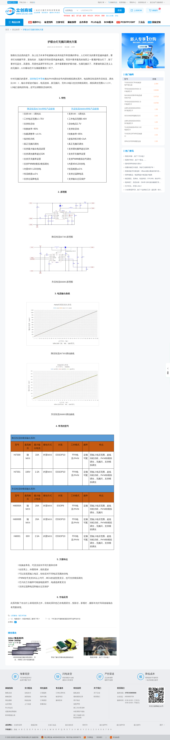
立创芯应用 (18, 725)
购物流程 (8, 697)
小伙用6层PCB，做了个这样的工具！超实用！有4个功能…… (143, 190)
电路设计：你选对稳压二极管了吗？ (27, 619)
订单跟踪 (43, 700)
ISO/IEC (99, 737)
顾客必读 (8, 693)
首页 (7, 29)
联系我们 (97, 697)
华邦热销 (67, 16)
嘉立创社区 (69, 725)
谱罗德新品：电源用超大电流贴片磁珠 (138, 175)
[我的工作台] (12, 2)
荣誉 (103, 16)
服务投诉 (59, 700)
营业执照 (116, 737)
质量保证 (43, 704)
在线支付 (28, 693)
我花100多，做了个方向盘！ (100, 657)
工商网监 (90, 737)
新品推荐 (16, 29)
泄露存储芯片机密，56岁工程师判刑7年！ (140, 167)
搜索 (120, 10)
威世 (84, 16)
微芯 (73, 16)
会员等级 (8, 704)
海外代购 (43, 697)
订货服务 (43, 693)
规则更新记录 (78, 697)
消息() (32, 2)
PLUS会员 (9, 708)
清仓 (116, 16)
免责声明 (76, 704)
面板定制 (34, 725)
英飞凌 (78, 16)
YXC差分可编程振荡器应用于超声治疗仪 (66, 619)
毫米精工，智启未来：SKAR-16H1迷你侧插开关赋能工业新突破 (143, 182)
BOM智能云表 (10, 715)
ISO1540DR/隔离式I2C (132, 116)
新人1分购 (110, 16)
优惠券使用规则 (10, 711)
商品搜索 (8, 700)
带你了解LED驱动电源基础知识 (62, 657)
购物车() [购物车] (112, 2)
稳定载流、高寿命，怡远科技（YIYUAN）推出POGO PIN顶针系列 (143, 179)
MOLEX (90, 16)
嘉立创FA (137, 725)
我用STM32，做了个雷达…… (135, 160)
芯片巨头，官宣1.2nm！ (133, 186)
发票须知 (28, 697)
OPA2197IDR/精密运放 (132, 141)
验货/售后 (59, 697)
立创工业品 (52, 725)
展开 (162, 725)
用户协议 (76, 700)
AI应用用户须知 (78, 711)
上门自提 (28, 704)
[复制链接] (15, 622)
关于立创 (97, 693)
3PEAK (97, 16)
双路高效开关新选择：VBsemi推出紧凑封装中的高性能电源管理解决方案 (143, 171)
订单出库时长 (60, 693)
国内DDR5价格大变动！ (133, 164)
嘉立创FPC (103, 725)
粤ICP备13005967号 (73, 737)
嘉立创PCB (121, 725)
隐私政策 (76, 693)
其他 (15, 729)
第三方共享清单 (79, 708)
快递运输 (28, 700)
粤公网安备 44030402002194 (54, 737)
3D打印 (85, 725)
